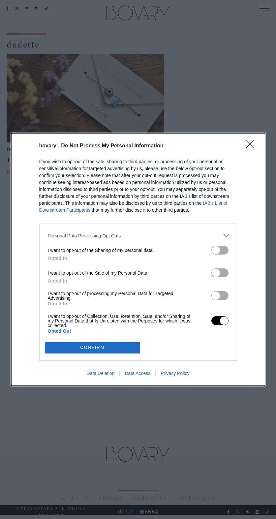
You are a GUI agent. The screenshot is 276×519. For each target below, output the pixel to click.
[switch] (220, 250)
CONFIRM (92, 347)
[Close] (252, 146)
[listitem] (138, 235)
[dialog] (138, 259)
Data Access (137, 373)
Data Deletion (101, 373)
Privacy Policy (175, 373)
